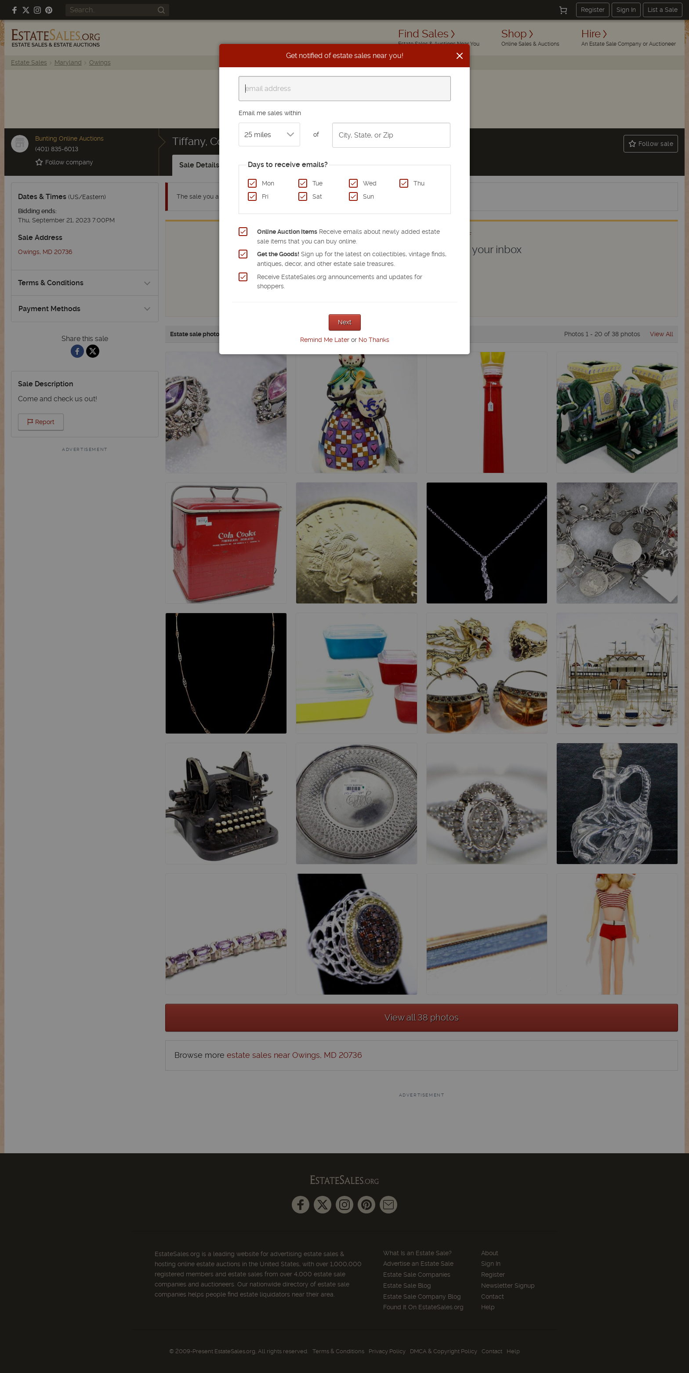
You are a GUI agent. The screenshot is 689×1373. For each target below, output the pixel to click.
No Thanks (374, 339)
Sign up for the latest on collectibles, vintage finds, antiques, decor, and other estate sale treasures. (351, 259)
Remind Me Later (324, 339)
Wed (370, 183)
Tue (317, 183)
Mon (268, 183)
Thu (418, 183)
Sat (317, 196)
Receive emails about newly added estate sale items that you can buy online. (348, 236)
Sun (368, 196)
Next (345, 322)
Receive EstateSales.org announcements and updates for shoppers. (339, 281)
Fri (265, 196)
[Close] (459, 56)
